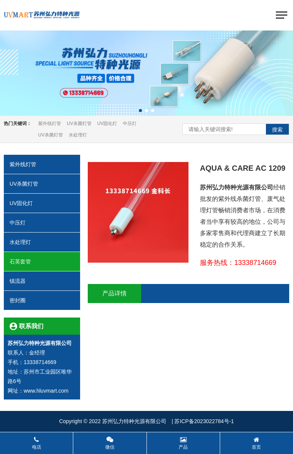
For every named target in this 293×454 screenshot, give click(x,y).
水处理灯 (78, 135)
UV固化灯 (107, 123)
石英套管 (42, 261)
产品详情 (114, 293)
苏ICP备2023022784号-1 (204, 421)
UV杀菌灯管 (79, 123)
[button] (140, 110)
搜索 (277, 130)
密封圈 (42, 300)
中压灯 (130, 123)
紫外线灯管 (49, 123)
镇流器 (42, 281)
